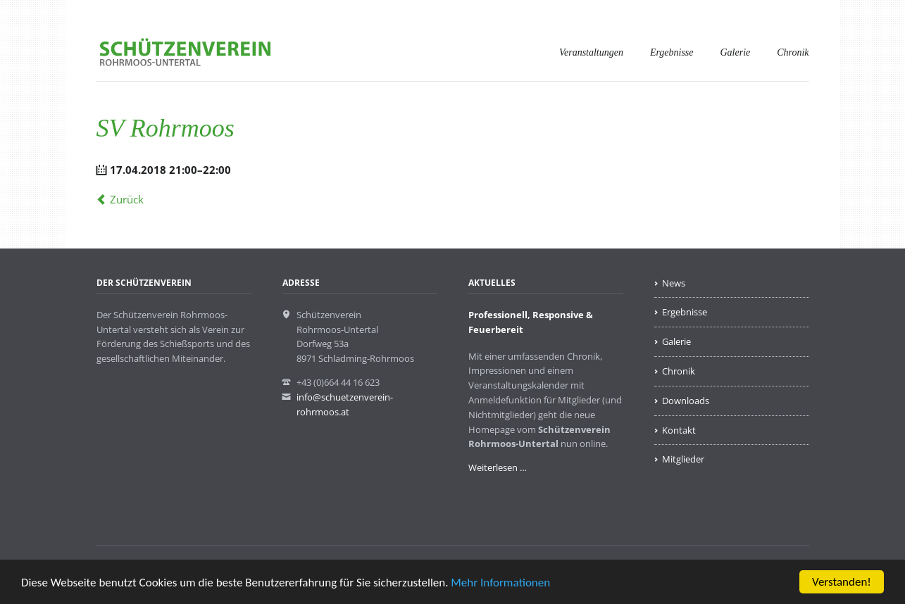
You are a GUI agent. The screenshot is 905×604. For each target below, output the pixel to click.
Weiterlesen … (497, 467)
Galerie (735, 52)
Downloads (685, 400)
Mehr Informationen (500, 582)
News (673, 283)
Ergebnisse (672, 52)
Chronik (793, 52)
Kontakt (679, 430)
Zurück (127, 199)
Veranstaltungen (591, 52)
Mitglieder (683, 459)
